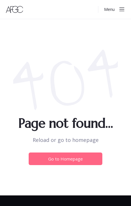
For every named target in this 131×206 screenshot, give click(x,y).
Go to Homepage (65, 159)
